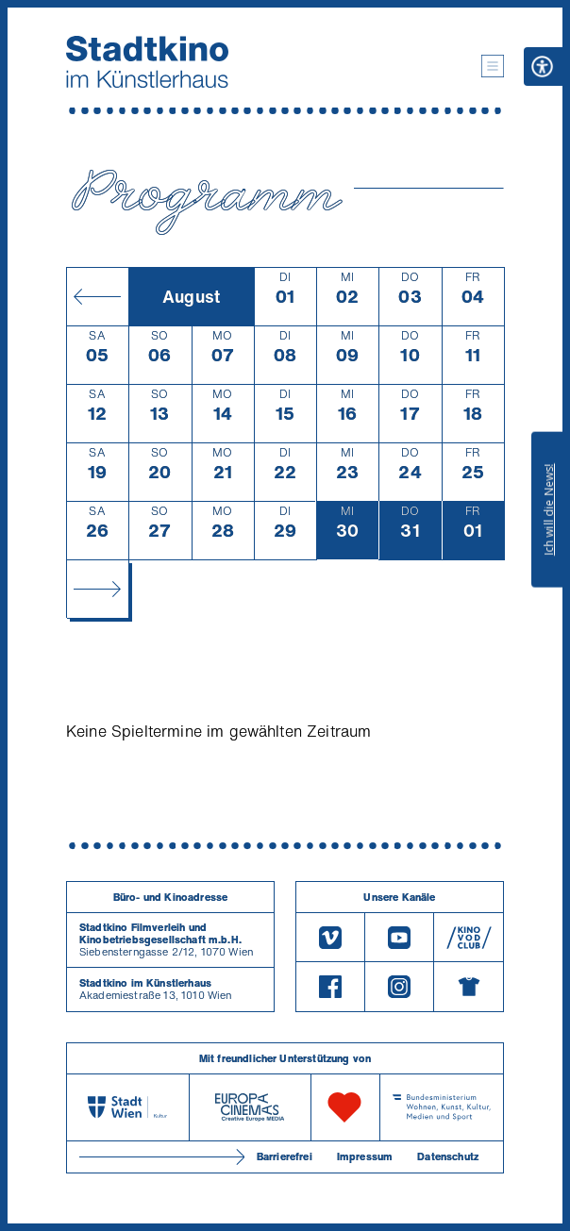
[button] (492, 66)
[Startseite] (147, 62)
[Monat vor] (97, 588)
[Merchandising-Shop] (468, 986)
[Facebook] (330, 986)
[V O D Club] (468, 937)
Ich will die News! (549, 509)
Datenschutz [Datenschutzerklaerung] (447, 1156)
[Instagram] (399, 986)
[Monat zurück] (97, 296)
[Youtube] (399, 937)
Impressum (365, 1156)
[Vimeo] (330, 937)
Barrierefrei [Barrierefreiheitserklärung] (284, 1156)
